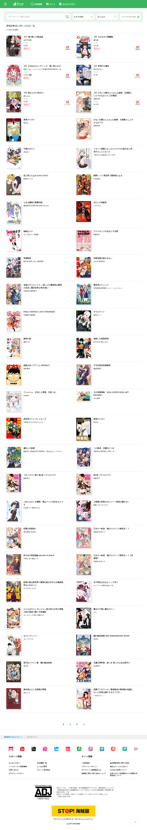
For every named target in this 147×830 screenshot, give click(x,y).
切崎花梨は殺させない (102, 258)
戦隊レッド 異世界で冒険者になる (107, 175)
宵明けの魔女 (103, 66)
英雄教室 (27, 258)
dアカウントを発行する (64, 819)
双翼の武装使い (30, 529)
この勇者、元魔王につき (103, 448)
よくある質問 (42, 766)
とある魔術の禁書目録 (32, 202)
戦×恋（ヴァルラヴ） (102, 475)
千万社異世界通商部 (101, 365)
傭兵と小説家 (29, 448)
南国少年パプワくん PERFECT (36, 365)
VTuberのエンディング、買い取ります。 (45, 66)
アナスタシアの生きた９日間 (105, 231)
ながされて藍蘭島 (105, 37)
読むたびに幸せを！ (36, 93)
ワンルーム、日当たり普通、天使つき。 (40, 392)
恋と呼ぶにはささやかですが (35, 175)
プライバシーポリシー (90, 766)
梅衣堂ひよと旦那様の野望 (34, 689)
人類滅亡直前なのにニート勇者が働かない (111, 502)
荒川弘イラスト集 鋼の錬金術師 (37, 663)
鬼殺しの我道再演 (101, 339)
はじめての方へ (14, 763)
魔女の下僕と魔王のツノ (103, 609)
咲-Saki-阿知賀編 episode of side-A (38, 555)
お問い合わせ (13, 770)
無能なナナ (28, 231)
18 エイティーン (30, 636)
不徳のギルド (29, 149)
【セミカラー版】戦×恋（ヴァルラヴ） (40, 475)
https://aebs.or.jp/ (64, 796)
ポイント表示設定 (43, 770)
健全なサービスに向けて (119, 766)
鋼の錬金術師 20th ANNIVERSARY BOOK (111, 636)
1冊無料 (67, 49)
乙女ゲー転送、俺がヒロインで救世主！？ (111, 529)
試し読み (137, 77)
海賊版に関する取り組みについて (94, 773)
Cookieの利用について (118, 770)
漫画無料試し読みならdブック (13, 737)
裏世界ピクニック (101, 285)
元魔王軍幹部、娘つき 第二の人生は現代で (111, 663)
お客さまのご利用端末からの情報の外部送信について (123, 774)
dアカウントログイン (16, 773)
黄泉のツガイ (29, 120)
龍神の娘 (27, 339)
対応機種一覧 (42, 763)
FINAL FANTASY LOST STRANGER (39, 312)
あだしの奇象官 (100, 202)
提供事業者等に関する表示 (119, 763)
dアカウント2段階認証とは (91, 770)
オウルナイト (99, 312)
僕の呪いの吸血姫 (35, 37)
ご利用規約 (86, 763)
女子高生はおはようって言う (105, 582)
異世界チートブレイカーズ (34, 419)
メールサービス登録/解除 (18, 766)
